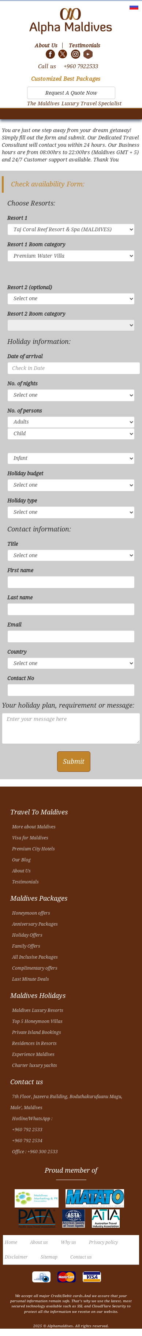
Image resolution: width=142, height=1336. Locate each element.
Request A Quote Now (71, 93)
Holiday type (22, 501)
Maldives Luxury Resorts (37, 1010)
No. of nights (22, 383)
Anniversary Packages (35, 924)
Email (14, 625)
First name (20, 570)
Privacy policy (103, 1242)
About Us (21, 871)
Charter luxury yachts (34, 1065)
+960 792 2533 (27, 1129)
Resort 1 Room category (36, 244)
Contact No (20, 678)
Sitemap (49, 1257)
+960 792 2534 (27, 1140)
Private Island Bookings (36, 1032)
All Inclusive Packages (35, 957)
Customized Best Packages (66, 79)
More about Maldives (34, 826)
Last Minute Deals (30, 979)
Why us (68, 1242)
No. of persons (24, 411)
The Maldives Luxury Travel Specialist (74, 103)
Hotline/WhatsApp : (32, 1118)
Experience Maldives (33, 1054)
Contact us (81, 1257)
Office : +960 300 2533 (35, 1151)
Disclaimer (16, 1257)
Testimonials (25, 882)
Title (12, 544)
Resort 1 (17, 218)
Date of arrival (24, 356)
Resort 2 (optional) (29, 287)
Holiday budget (25, 473)
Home (11, 1242)
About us (39, 1242)
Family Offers (26, 946)
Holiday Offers (27, 935)
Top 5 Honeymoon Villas (37, 1021)
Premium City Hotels (33, 849)
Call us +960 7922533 (68, 66)
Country (16, 652)
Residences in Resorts (34, 1043)
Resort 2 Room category (36, 314)
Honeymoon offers (31, 913)
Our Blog (21, 860)
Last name (20, 597)
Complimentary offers (34, 968)
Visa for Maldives (30, 838)
